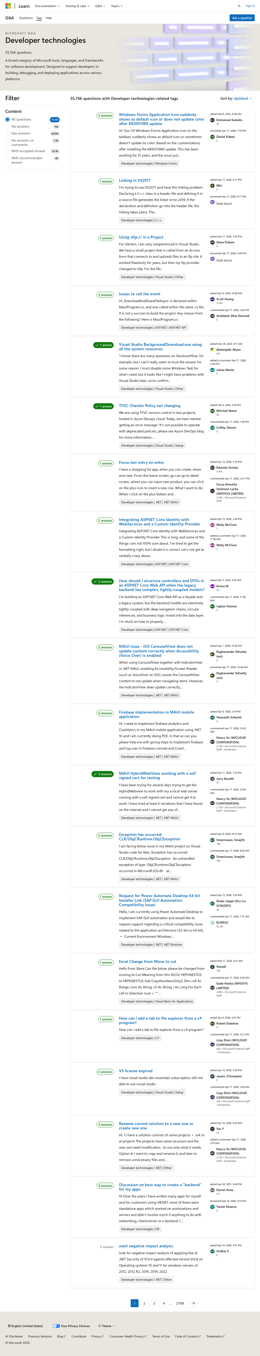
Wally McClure (226, 525)
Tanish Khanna (226, 1206)
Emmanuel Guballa (229, 120)
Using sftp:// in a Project (141, 237)
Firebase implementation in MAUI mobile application (156, 714)
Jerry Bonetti (225, 778)
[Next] (193, 1303)
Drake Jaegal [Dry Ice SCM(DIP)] (231, 903)
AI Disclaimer (14, 1336)
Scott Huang (225, 299)
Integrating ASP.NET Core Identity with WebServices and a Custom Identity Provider (159, 521)
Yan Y (220, 1129)
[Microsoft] (8, 6)
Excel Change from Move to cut (147, 961)
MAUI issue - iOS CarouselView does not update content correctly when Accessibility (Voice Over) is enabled (159, 651)
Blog (60, 1336)
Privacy (96, 1336)
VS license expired (135, 1070)
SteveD (221, 966)
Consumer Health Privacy (127, 1336)
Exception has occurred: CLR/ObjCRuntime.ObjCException (149, 836)
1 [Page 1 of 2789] (134, 1303)
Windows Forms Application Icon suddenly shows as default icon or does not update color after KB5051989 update (161, 119)
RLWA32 (222, 922)
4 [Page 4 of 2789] (164, 1303)
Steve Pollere (225, 242)
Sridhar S (222, 1251)
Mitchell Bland (226, 411)
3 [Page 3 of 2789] (154, 1303)
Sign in (250, 6)
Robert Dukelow (227, 1023)
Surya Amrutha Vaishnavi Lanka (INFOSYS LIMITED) (230, 489)
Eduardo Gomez (227, 467)
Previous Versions (40, 1336)
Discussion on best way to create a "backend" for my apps (160, 1187)
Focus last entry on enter (141, 462)
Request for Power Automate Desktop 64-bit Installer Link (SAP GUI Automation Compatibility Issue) (159, 900)
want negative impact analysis (146, 1245)
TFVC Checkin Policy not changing (149, 405)
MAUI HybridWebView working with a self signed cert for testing (157, 775)
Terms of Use (161, 1336)
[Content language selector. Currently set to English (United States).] (25, 1325)
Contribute (79, 1336)
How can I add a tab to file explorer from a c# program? (160, 1020)
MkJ (219, 185)
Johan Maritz (225, 370)
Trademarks (214, 1336)
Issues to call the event (139, 293)
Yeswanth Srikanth (229, 717)
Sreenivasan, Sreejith (230, 840)
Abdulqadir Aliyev (228, 349)
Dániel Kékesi (225, 136)
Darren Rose (224, 1190)
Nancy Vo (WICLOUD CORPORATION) (231, 739)
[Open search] (239, 6)
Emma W (222, 586)
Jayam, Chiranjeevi (229, 1076)
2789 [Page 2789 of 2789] (180, 1303)
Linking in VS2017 (134, 180)
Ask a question (242, 18)
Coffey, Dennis (226, 427)
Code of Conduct (186, 1336)
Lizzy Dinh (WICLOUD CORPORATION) (231, 1042)
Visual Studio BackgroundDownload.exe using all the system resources (160, 346)
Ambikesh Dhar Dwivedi (232, 316)
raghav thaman (226, 606)
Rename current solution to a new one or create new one (156, 1126)
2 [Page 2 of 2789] (144, 1303)
